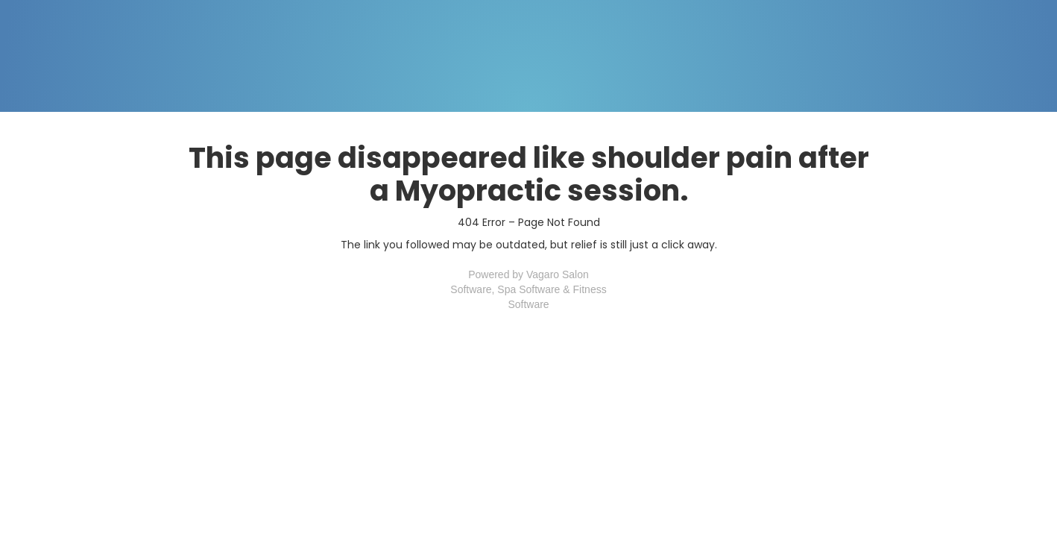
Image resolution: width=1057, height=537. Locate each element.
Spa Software (528, 289)
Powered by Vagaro (513, 274)
